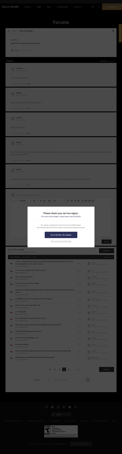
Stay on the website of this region (61, 241)
